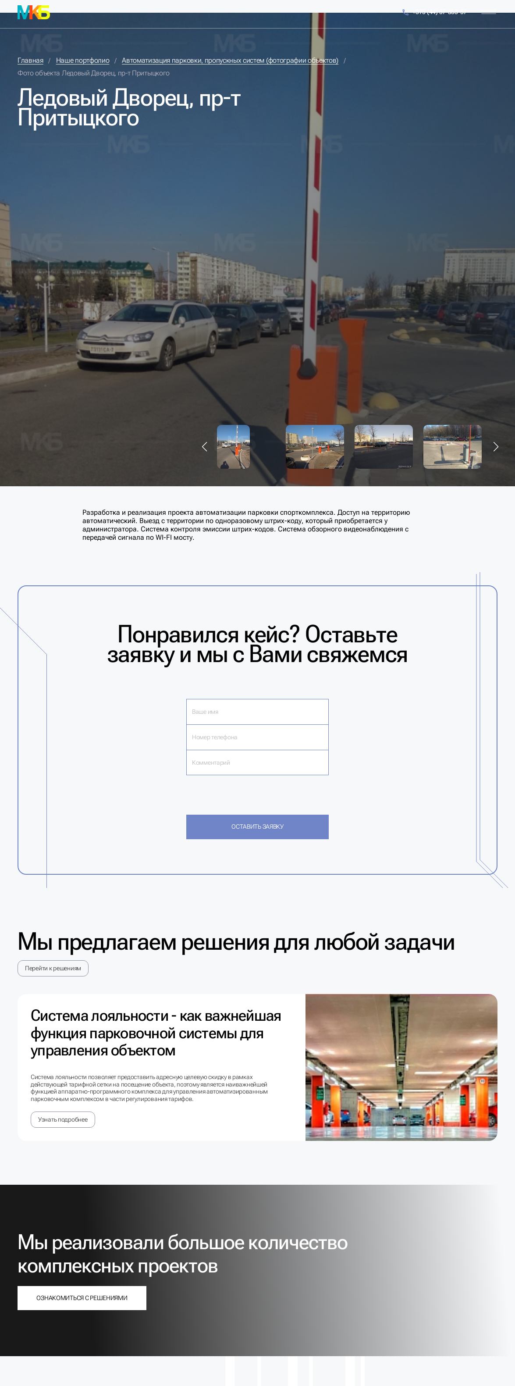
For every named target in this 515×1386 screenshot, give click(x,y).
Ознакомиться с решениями (81, 1297)
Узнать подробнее (63, 1119)
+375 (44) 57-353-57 (434, 12)
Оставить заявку (257, 826)
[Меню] (488, 12)
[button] (205, 447)
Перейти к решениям (53, 968)
